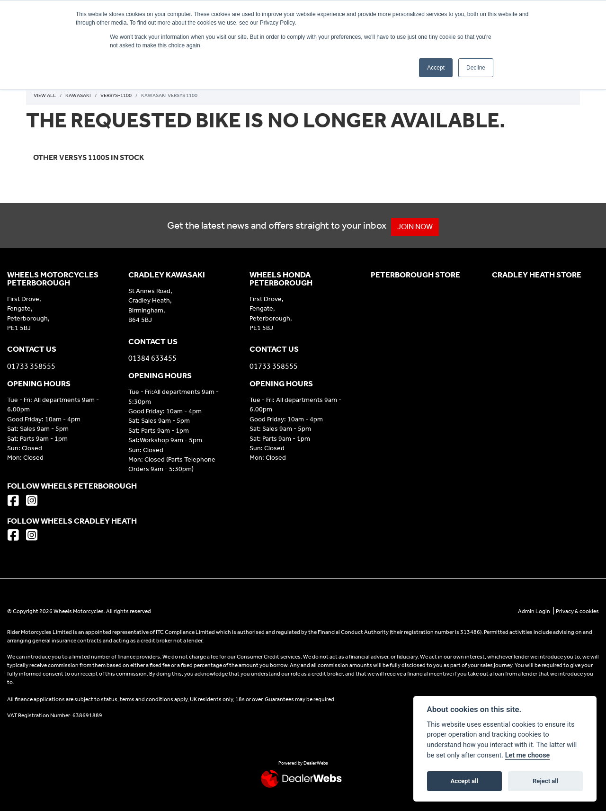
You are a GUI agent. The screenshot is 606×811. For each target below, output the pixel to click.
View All (45, 95)
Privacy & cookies (577, 611)
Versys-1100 (116, 95)
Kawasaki (78, 95)
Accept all (464, 780)
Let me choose (527, 755)
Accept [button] (436, 67)
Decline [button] (475, 67)
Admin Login (534, 611)
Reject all (545, 780)
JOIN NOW (419, 226)
